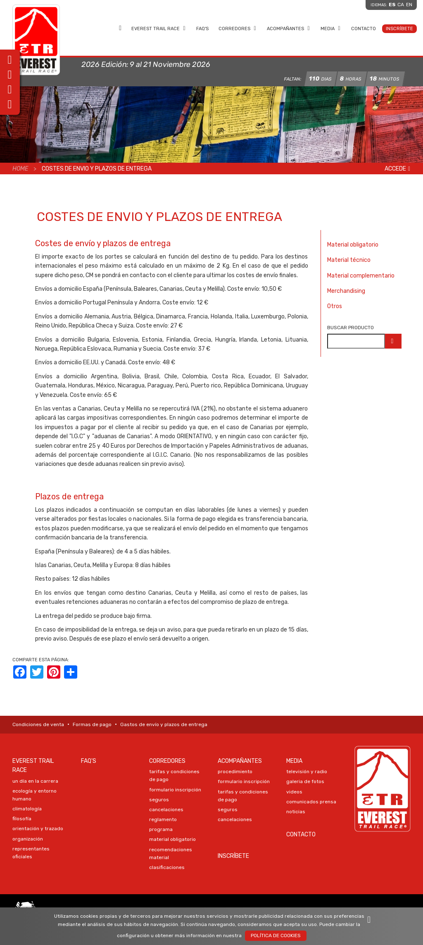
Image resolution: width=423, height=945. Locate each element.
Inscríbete (399, 28)
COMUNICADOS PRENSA (311, 802)
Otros (334, 306)
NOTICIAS (295, 811)
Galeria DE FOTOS (305, 781)
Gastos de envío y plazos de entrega (163, 724)
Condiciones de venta (38, 724)
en (409, 4)
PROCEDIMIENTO (235, 771)
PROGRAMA (161, 829)
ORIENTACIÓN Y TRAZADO (37, 828)
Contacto (363, 28)
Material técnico (349, 260)
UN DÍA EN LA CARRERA (35, 781)
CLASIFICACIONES (167, 867)
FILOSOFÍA (21, 819)
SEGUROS (159, 800)
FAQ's (202, 28)
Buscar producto (350, 327)
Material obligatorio (352, 244)
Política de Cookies (276, 935)
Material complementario (360, 275)
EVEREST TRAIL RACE (158, 28)
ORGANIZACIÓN (27, 839)
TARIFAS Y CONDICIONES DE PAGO (174, 775)
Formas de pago (92, 724)
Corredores (238, 28)
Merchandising (346, 290)
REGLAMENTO (163, 819)
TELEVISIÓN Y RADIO (306, 771)
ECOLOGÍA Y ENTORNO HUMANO (34, 795)
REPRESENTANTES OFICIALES (31, 853)
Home (120, 28)
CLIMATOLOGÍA (27, 809)
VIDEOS (294, 792)
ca (400, 4)
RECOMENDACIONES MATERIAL (170, 853)
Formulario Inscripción (175, 790)
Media (331, 28)
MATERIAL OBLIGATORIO (172, 839)
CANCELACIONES (166, 809)
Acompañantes (288, 28)
